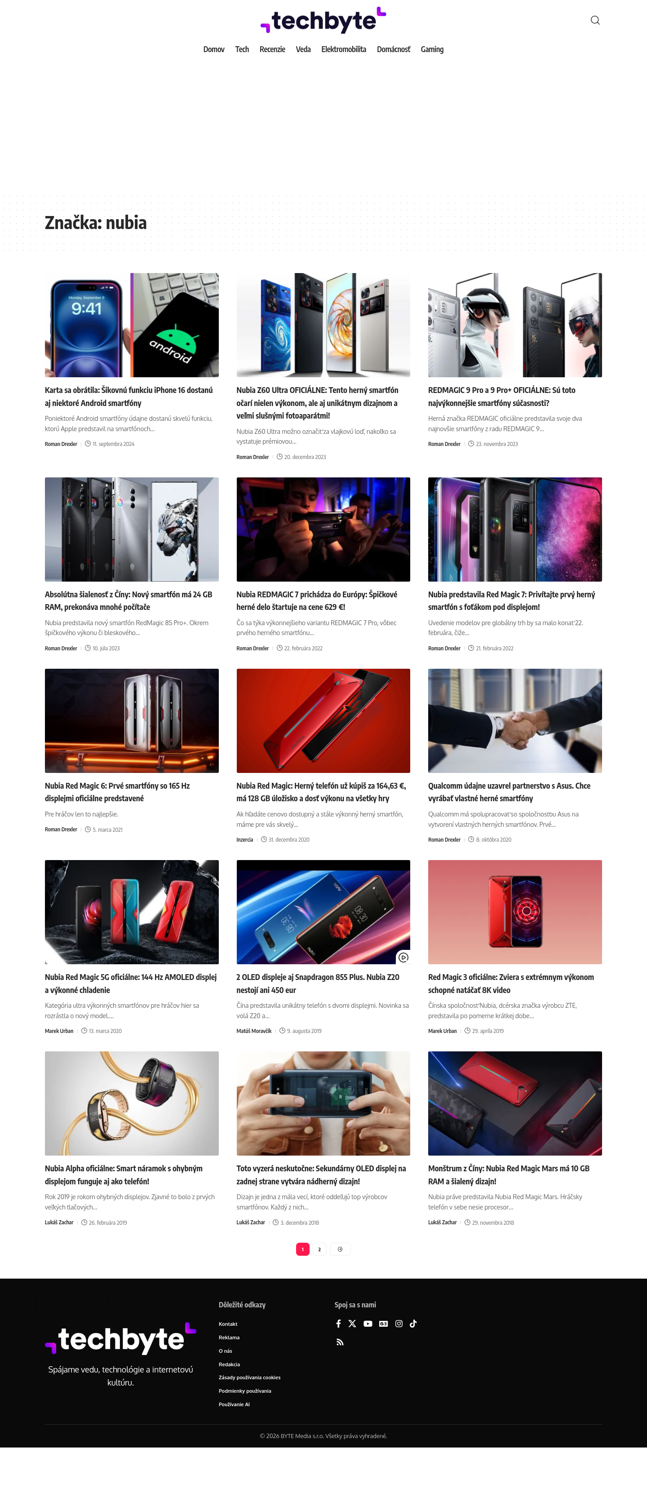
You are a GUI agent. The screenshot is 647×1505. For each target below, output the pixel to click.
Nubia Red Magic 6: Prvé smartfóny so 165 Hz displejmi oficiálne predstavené (130, 817)
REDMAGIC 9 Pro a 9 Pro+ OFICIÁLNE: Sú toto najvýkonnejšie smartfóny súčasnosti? (514, 395)
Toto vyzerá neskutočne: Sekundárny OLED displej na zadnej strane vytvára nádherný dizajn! (313, 1219)
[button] (595, 20)
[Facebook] (338, 1378)
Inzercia (246, 878)
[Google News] (384, 1378)
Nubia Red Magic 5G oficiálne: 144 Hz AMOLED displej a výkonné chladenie (120, 1021)
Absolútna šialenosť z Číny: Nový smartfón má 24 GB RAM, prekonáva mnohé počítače (130, 619)
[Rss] (340, 1396)
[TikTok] (413, 1378)
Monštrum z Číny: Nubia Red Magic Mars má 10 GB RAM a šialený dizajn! (510, 1212)
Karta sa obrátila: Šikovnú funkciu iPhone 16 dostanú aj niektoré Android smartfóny (129, 395)
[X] (352, 1378)
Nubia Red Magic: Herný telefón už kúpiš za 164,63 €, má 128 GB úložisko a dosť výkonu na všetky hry (319, 823)
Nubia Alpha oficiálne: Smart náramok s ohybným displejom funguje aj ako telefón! (122, 1219)
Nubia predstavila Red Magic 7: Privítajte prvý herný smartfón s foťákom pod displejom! (510, 619)
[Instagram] (399, 1378)
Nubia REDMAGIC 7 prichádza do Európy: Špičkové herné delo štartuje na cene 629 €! (320, 619)
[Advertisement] (323, 126)
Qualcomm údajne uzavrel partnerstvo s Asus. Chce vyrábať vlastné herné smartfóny (508, 823)
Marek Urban (60, 1069)
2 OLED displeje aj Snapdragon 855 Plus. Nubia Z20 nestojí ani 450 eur (318, 1021)
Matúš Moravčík (256, 1069)
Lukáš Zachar (60, 1273)
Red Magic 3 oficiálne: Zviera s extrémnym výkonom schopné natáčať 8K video (513, 1021)
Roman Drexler (62, 443)
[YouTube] (368, 1378)
